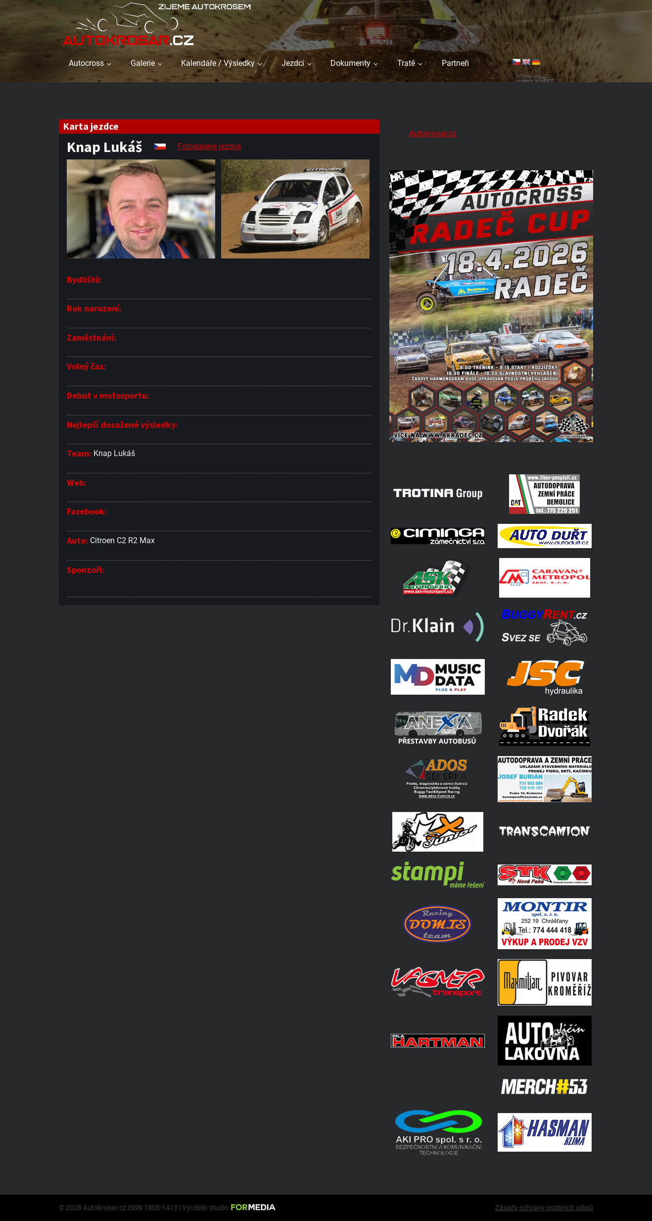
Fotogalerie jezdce (209, 146)
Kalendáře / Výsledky (218, 63)
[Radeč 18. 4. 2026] (491, 452)
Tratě (406, 63)
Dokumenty (350, 63)
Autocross (86, 63)
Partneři (455, 63)
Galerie (143, 63)
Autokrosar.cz (433, 133)
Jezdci (292, 63)
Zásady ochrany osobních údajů (544, 1208)
